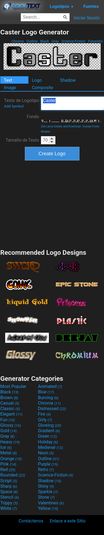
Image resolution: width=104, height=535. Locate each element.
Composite (42, 87)
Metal (8, 452)
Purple (48, 464)
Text (8, 80)
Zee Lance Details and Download (61, 126)
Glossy (10, 425)
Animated (50, 386)
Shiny (46, 486)
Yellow (48, 508)
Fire (44, 414)
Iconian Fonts (91, 126)
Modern (45, 131)
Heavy (10, 442)
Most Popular (13, 386)
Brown (9, 397)
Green (47, 436)
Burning (48, 397)
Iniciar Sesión (87, 18)
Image (10, 87)
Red (7, 469)
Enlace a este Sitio (67, 521)
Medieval (50, 447)
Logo (37, 80)
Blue (46, 391)
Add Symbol (13, 106)
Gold (8, 430)
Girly (45, 419)
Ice (5, 447)
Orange (11, 458)
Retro (46, 469)
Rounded (12, 475)
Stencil (9, 497)
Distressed (52, 408)
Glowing (49, 425)
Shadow (68, 80)
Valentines (51, 502)
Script (8, 480)
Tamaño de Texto (22, 140)
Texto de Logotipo (21, 103)
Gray (55, 41)
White (8, 508)
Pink (8, 464)
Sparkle (48, 491)
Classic (10, 408)
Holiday (48, 442)
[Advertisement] (52, 204)
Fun (7, 419)
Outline (32, 41)
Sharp (8, 486)
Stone (46, 497)
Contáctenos (31, 521)
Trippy (9, 502)
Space (9, 491)
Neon (46, 452)
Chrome (18, 41)
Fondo (33, 116)
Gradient (49, 430)
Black (44, 41)
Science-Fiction (74, 41)
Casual (9, 403)
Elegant (11, 414)
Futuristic (95, 41)
